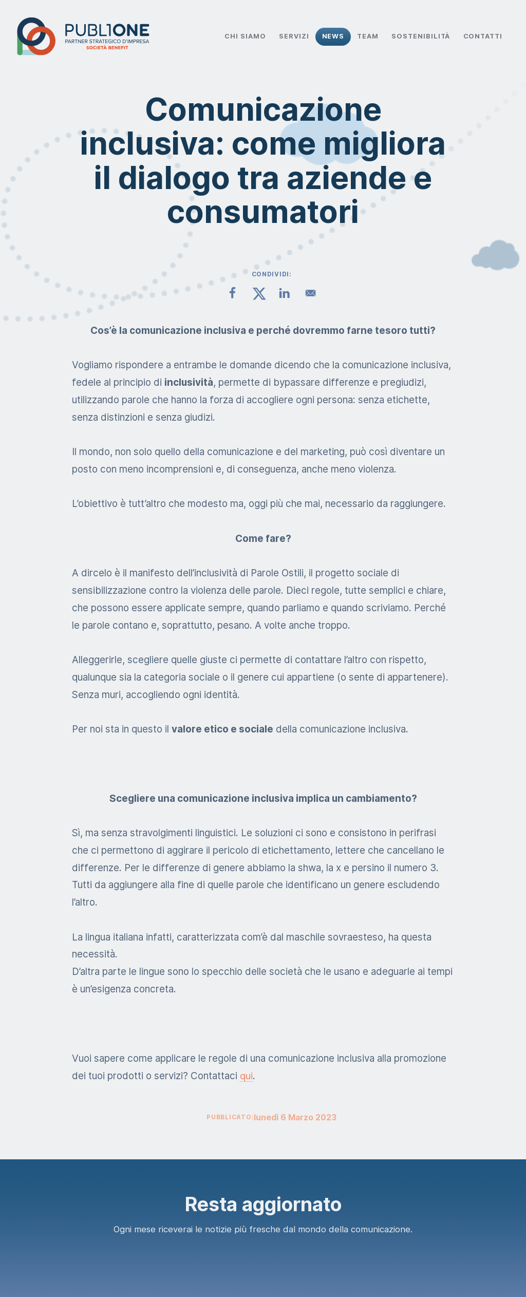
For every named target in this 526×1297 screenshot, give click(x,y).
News (333, 36)
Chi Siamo (245, 36)
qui (246, 1076)
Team (368, 36)
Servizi (294, 36)
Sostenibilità (420, 36)
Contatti (483, 36)
